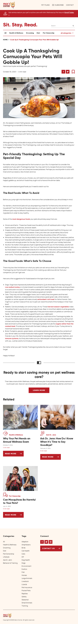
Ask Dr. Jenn (7, 560)
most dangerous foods (21, 219)
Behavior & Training (10, 563)
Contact (70, 5)
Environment (26, 566)
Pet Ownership (48, 33)
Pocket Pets (26, 590)
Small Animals (27, 603)
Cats (23, 554)
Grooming (30, 33)
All (5, 33)
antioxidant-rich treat (45, 299)
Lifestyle (6, 557)
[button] (9, 5)
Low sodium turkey (12, 287)
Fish (23, 572)
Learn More (39, 390)
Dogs (23, 563)
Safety (24, 596)
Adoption (25, 541)
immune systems (11, 338)
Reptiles (25, 593)
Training (25, 606)
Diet (38, 33)
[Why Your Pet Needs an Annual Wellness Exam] (20, 440)
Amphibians (26, 545)
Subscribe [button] (58, 5)
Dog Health (26, 560)
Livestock (25, 581)
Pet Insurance (27, 587)
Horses (24, 575)
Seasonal (25, 600)
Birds (23, 548)
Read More (14, 454)
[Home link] (19, 615)
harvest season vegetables (58, 307)
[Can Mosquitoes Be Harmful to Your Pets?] (20, 501)
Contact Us (48, 548)
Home (5, 40)
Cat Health (26, 551)
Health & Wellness (16, 33)
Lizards (24, 584)
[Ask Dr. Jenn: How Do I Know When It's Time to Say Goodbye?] (57, 442)
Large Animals (27, 578)
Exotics (24, 569)
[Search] (63, 25)
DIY (23, 557)
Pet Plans (45, 5)
